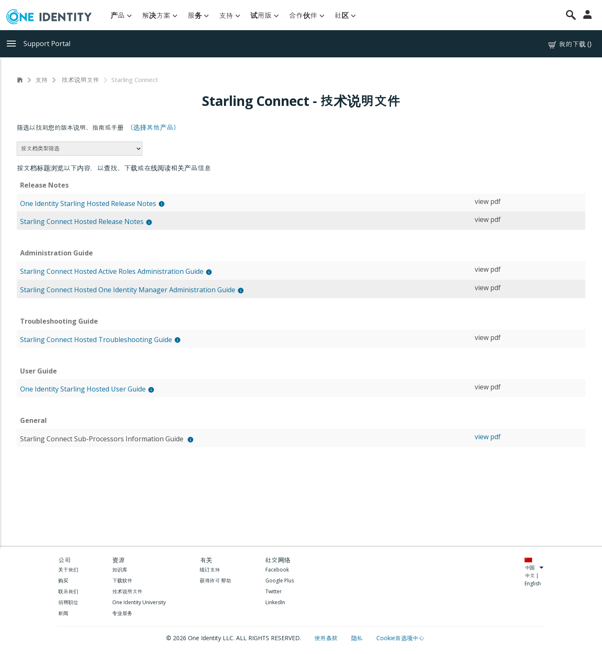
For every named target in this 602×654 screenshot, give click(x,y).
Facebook (277, 569)
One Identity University (139, 602)
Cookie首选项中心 (400, 638)
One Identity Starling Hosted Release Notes (88, 203)
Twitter (273, 591)
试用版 (264, 15)
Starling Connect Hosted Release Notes (82, 221)
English (533, 583)
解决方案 (160, 15)
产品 (121, 15)
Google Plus (279, 580)
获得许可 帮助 (215, 580)
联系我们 (68, 591)
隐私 (358, 638)
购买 (63, 580)
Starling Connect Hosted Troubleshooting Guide (96, 339)
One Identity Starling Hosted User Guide (83, 389)
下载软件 (122, 580)
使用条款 (327, 638)
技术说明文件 (79, 79)
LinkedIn (275, 602)
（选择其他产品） (153, 127)
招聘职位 (68, 602)
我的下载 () (569, 44)
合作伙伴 (306, 15)
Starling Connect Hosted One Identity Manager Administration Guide (127, 289)
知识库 (119, 569)
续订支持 (210, 569)
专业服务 (122, 613)
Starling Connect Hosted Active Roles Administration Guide (111, 271)
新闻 (63, 613)
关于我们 (68, 569)
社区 (345, 15)
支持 (229, 15)
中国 (534, 567)
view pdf (488, 201)
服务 (198, 15)
